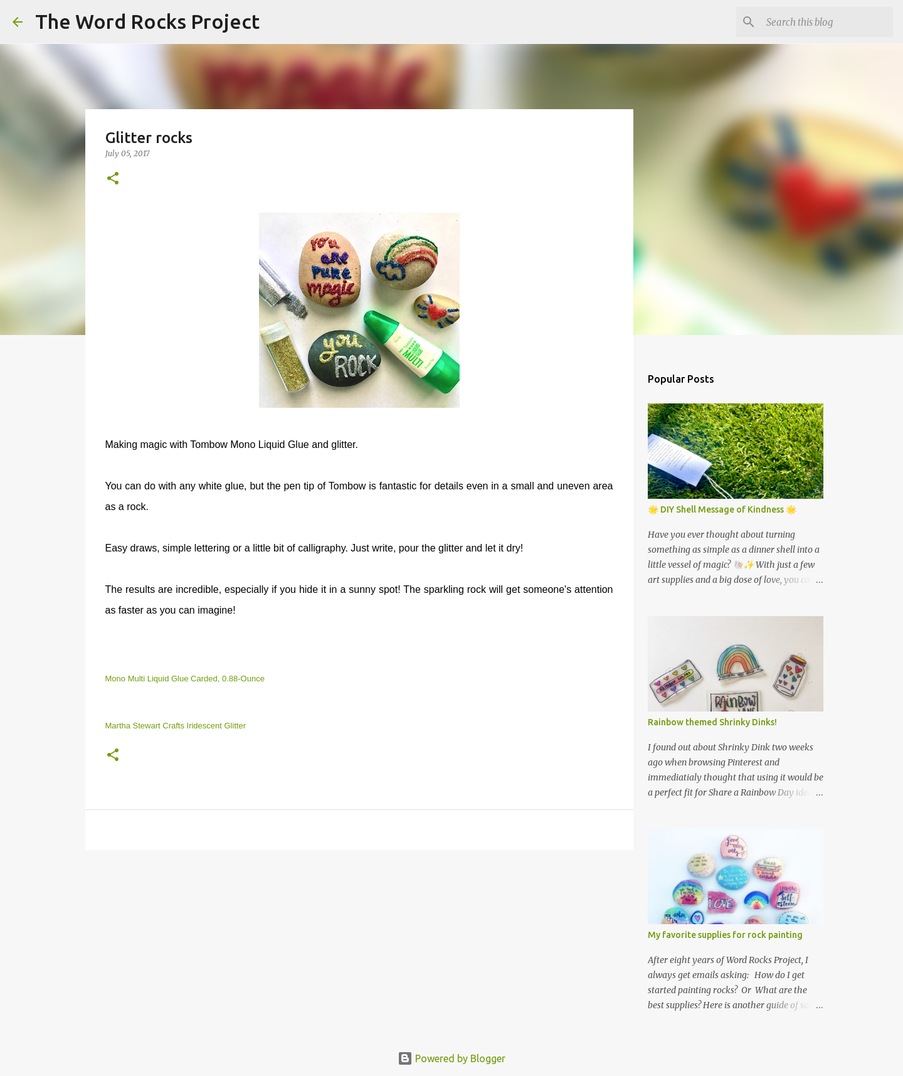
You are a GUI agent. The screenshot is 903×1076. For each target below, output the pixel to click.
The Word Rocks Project (147, 21)
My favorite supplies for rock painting (725, 935)
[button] (112, 179)
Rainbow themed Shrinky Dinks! (712, 722)
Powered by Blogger (451, 1058)
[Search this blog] (827, 22)
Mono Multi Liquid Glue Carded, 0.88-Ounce (185, 678)
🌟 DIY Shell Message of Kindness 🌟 (722, 509)
